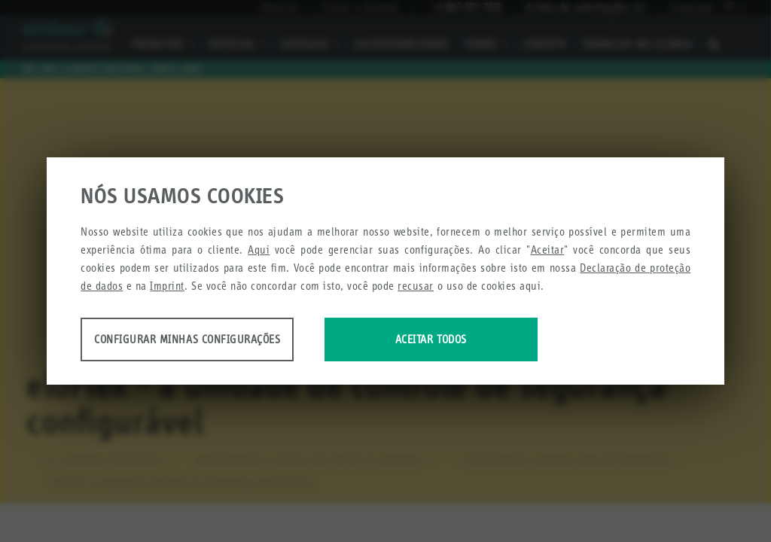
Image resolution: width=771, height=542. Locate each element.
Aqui (259, 250)
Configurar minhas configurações (199, 339)
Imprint (167, 286)
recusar (416, 286)
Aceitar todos (470, 339)
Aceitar (548, 250)
